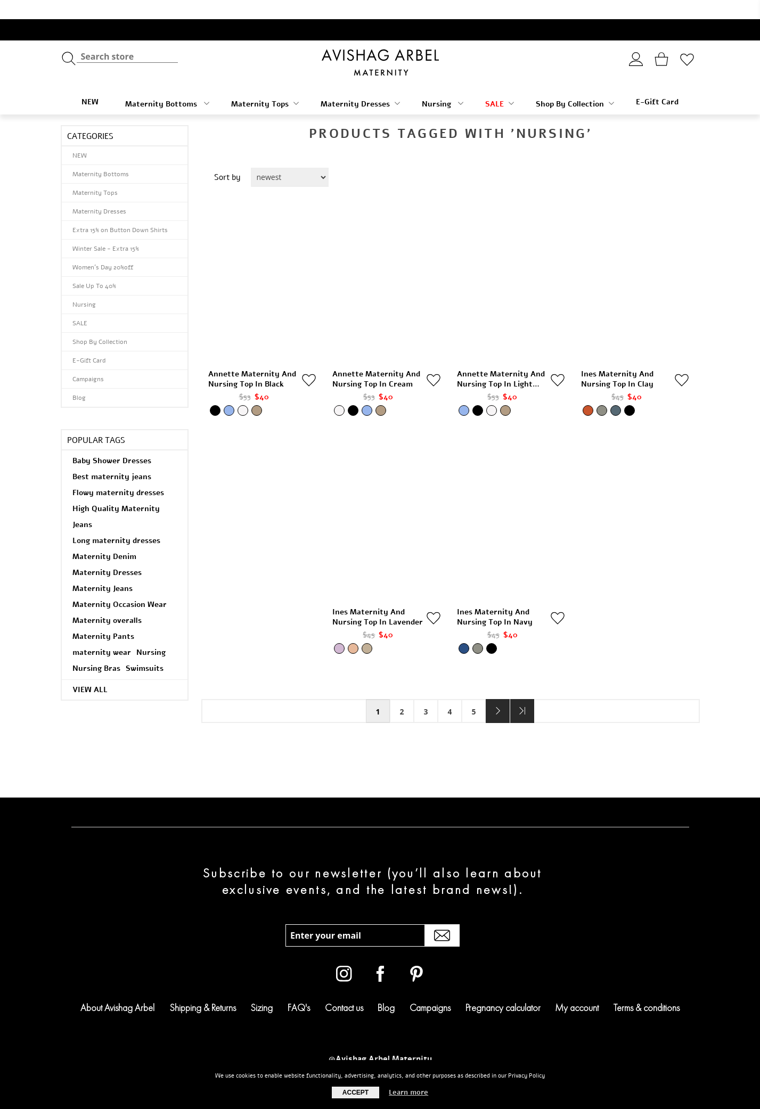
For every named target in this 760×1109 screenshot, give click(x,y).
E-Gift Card (657, 83)
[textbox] (127, 37)
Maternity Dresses (360, 85)
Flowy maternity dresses (118, 474)
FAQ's (299, 988)
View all (90, 671)
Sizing (261, 988)
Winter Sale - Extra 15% (105, 229)
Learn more (408, 1092)
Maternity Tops (265, 85)
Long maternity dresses (116, 521)
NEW (90, 83)
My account (577, 988)
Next (498, 692)
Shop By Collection (575, 85)
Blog (79, 378)
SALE (499, 85)
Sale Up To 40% (94, 266)
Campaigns (88, 360)
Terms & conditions (647, 988)
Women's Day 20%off (102, 248)
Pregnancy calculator (503, 988)
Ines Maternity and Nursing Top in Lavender (377, 598)
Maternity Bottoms (167, 85)
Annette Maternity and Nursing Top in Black (252, 360)
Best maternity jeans (111, 458)
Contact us (344, 988)
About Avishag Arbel (117, 988)
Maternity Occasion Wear (119, 585)
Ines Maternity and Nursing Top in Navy (495, 598)
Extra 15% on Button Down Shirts (120, 211)
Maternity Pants (103, 617)
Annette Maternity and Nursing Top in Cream (376, 360)
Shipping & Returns (202, 988)
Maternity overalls (107, 601)
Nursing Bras (96, 649)
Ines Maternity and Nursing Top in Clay (617, 360)
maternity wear (101, 633)
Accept (355, 1092)
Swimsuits (145, 649)
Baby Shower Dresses (111, 442)
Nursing (442, 85)
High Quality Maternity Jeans (116, 497)
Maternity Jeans (102, 569)
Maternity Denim (104, 537)
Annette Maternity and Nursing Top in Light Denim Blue (501, 360)
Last (522, 692)
